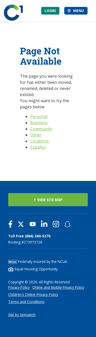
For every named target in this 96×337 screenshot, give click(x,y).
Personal (38, 116)
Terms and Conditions (26, 301)
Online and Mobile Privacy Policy (58, 287)
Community (41, 129)
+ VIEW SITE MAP (48, 199)
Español (38, 147)
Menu (78, 10)
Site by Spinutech (22, 314)
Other (35, 135)
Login (50, 10)
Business (39, 122)
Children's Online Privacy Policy (33, 294)
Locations (39, 141)
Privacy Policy (19, 287)
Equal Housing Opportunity (33, 268)
